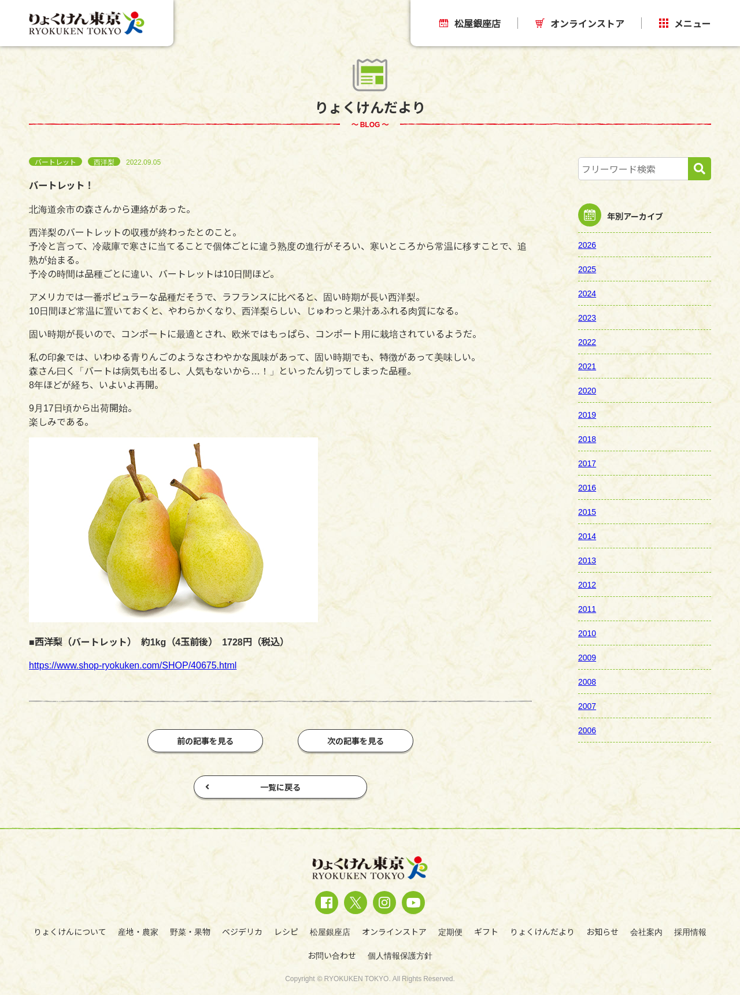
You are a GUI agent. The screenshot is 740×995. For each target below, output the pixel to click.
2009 (587, 657)
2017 (587, 463)
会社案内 (646, 931)
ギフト (486, 931)
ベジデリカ (242, 931)
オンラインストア (579, 23)
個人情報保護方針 (400, 955)
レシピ (286, 931)
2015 (587, 511)
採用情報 (690, 931)
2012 (587, 584)
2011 (587, 608)
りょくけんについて (70, 931)
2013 (587, 560)
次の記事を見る (355, 741)
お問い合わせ (332, 955)
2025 (587, 268)
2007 (587, 705)
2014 (587, 535)
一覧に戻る (253, 787)
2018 (587, 438)
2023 (587, 317)
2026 (587, 244)
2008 (587, 681)
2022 (587, 341)
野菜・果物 (190, 931)
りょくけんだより (542, 931)
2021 (587, 366)
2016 (587, 487)
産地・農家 (138, 931)
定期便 (450, 931)
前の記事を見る (205, 741)
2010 (587, 632)
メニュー (685, 23)
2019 (587, 414)
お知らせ (602, 931)
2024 (587, 293)
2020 (587, 390)
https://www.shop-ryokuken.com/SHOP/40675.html (132, 664)
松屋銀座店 (470, 23)
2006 (587, 730)
